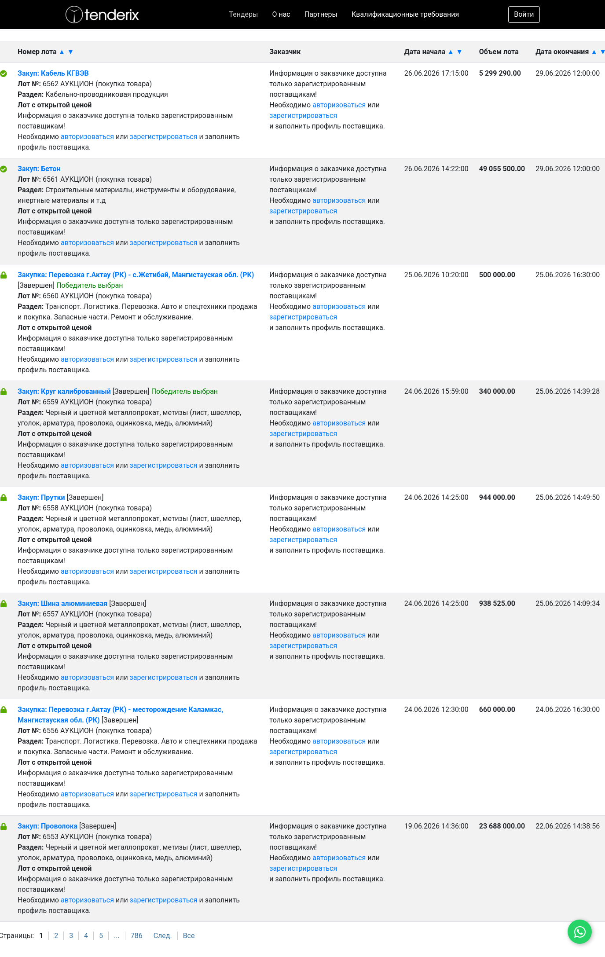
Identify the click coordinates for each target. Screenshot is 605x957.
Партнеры (320, 14)
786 (137, 935)
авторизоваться (87, 136)
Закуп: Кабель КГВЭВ (53, 73)
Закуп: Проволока (47, 826)
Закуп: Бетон (39, 169)
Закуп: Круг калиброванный (64, 391)
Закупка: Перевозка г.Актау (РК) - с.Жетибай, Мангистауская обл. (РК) (136, 275)
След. (163, 935)
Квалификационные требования (405, 14)
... (117, 935)
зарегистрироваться (164, 136)
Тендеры (243, 14)
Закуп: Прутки (41, 497)
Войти (524, 14)
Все (189, 935)
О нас (281, 14)
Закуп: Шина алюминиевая (62, 603)
